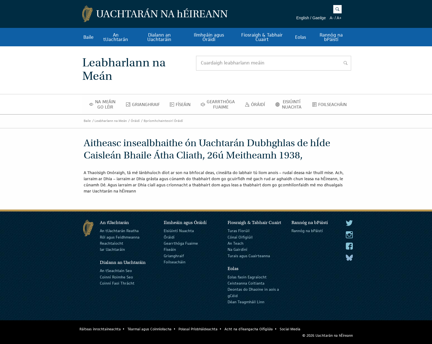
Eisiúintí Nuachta (290, 104)
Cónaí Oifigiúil (240, 236)
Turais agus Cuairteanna (249, 255)
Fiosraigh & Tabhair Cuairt (262, 37)
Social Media (290, 329)
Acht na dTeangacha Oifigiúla (249, 329)
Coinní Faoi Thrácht (117, 283)
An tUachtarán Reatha (119, 230)
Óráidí (256, 106)
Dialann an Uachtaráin (159, 37)
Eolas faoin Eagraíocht (247, 276)
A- (332, 18)
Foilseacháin (331, 106)
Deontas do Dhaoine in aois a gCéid (253, 292)
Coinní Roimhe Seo (116, 276)
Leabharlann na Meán (111, 121)
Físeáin (182, 106)
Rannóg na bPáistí (331, 37)
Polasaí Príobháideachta (198, 329)
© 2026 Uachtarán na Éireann (327, 335)
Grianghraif (144, 106)
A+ (339, 18)
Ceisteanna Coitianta (246, 283)
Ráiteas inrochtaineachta (100, 329)
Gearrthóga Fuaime (219, 104)
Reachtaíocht (111, 243)
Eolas (300, 37)
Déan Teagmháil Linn (246, 301)
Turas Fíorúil (239, 230)
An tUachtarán (115, 37)
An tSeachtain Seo (116, 270)
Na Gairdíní (237, 249)
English (302, 18)
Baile (88, 37)
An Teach (235, 243)
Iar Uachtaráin (112, 249)
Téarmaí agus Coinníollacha (149, 329)
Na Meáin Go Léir (104, 104)
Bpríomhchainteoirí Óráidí (163, 121)
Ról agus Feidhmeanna (119, 236)
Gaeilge (319, 18)
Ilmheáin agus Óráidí (209, 37)
